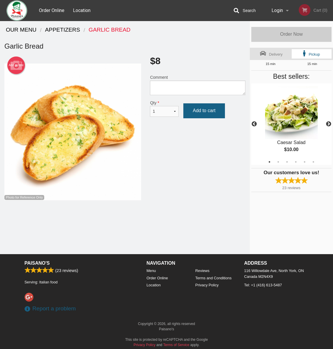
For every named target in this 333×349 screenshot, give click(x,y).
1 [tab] (269, 162)
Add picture (16, 65)
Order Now (291, 34)
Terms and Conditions (213, 278)
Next (329, 124)
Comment (197, 85)
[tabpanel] (291, 124)
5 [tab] (305, 162)
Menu (151, 270)
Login (277, 10)
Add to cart (204, 110)
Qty (164, 108)
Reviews (202, 270)
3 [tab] (287, 162)
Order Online (51, 10)
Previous (254, 124)
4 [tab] (296, 162)
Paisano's (37, 263)
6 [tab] (313, 162)
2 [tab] (278, 162)
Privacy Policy (207, 285)
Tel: (263, 285)
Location (81, 10)
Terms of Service (176, 345)
